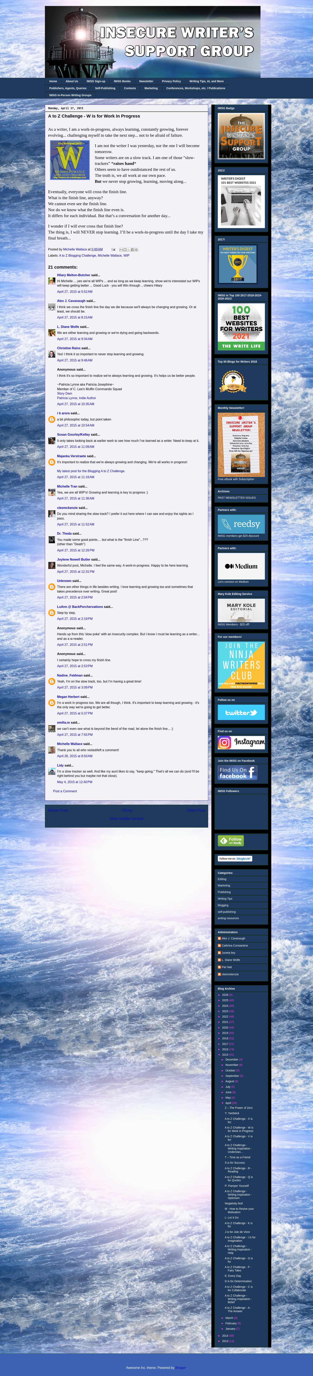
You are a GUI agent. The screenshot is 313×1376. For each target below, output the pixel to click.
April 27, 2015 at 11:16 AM (75, 477)
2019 (225, 1033)
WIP (126, 255)
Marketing (151, 88)
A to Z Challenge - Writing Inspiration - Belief (238, 1299)
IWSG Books (122, 81)
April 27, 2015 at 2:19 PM (75, 618)
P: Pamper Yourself (237, 1185)
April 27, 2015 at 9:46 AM (74, 360)
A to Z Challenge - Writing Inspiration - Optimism (238, 1195)
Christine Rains (68, 348)
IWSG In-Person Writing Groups (70, 95)
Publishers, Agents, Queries (67, 88)
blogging (223, 905)
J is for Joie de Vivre (237, 1232)
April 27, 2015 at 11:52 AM (75, 524)
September (232, 1075)
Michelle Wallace (110, 255)
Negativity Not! (234, 1203)
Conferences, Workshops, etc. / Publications (195, 88)
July (228, 1086)
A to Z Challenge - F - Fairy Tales (238, 1268)
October (230, 1070)
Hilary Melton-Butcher (73, 275)
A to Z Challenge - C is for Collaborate (239, 1288)
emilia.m (63, 722)
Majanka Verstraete (71, 456)
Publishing (224, 892)
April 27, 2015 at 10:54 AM (75, 425)
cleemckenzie (67, 507)
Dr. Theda (64, 533)
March (229, 1318)
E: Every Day (233, 1275)
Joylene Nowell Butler (73, 559)
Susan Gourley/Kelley (73, 434)
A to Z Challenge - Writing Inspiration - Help (238, 1249)
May (228, 1097)
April (228, 1103)
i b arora (63, 413)
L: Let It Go (232, 1217)
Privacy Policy (171, 81)
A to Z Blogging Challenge (77, 255)
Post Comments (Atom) (136, 837)
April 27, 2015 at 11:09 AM (75, 446)
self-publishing (227, 911)
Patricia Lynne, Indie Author (76, 398)
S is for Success (235, 1162)
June (228, 1092)
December (232, 1059)
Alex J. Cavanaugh (71, 301)
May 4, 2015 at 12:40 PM (74, 782)
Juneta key (228, 952)
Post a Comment (65, 791)
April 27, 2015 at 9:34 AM (74, 339)
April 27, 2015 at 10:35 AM (75, 404)
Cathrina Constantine (235, 945)
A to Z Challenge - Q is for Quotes (239, 1178)
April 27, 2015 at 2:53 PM (75, 666)
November (232, 1064)
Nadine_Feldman (70, 675)
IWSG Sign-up (96, 81)
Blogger (180, 1367)
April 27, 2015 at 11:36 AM (75, 498)
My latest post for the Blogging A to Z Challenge (90, 471)
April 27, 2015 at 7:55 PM (75, 734)
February (231, 1323)
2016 (225, 1049)
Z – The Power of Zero (239, 1107)
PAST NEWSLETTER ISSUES (237, 497)
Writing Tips (225, 898)
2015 (225, 1054)
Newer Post (58, 810)
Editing (222, 879)
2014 (225, 1335)
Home (53, 81)
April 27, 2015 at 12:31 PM (75, 571)
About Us (72, 81)
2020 (225, 1027)
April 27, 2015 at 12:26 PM (75, 550)
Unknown (64, 581)
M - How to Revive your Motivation (239, 1210)
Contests (130, 88)
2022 (225, 1016)
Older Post (196, 810)
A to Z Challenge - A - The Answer (238, 1309)
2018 (225, 1038)
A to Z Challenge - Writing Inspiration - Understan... (238, 1148)
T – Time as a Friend (237, 1157)
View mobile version (127, 818)
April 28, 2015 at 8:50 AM (74, 756)
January (230, 1328)
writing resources (228, 918)
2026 (225, 994)
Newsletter (146, 81)
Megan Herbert (68, 696)
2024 (225, 1005)
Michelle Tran (67, 486)
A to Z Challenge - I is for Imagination (240, 1239)
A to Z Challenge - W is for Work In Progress (239, 1129)
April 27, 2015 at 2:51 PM (75, 644)
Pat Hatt (227, 967)
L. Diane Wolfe (68, 326)
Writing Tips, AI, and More (206, 81)
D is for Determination (238, 1281)
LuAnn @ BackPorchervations (80, 606)
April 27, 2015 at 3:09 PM (75, 687)
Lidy (60, 765)
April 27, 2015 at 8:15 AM (74, 317)
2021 (225, 1022)
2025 (225, 1000)
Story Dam (64, 393)
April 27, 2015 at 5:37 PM (75, 713)
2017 (225, 1044)
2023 (225, 1011)
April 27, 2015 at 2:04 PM (75, 597)
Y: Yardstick (232, 1113)
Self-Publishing (105, 88)
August (230, 1081)
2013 (225, 1341)
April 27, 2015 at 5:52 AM (74, 291)
